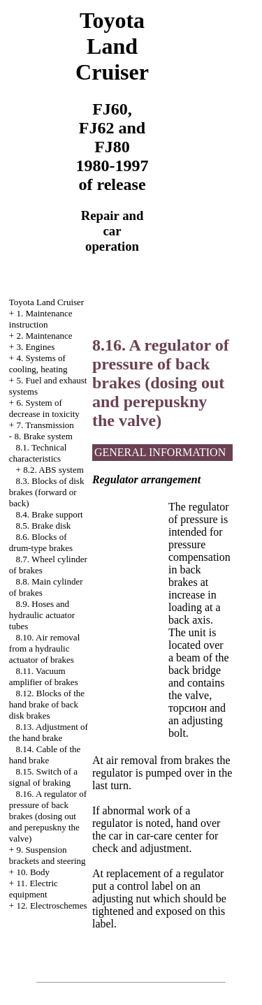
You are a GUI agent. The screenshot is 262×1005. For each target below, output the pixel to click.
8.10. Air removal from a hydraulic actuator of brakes (44, 648)
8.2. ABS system (53, 469)
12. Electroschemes (51, 905)
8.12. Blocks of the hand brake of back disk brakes (47, 704)
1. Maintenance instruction (41, 319)
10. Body (33, 872)
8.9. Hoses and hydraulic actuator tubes (42, 615)
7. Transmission (44, 425)
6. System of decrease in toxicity (44, 408)
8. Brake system (43, 436)
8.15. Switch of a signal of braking (43, 777)
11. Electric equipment (33, 889)
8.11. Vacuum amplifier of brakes (43, 676)
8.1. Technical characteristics (38, 453)
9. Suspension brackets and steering (47, 855)
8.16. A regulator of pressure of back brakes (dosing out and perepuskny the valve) (48, 816)
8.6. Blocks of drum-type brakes (41, 542)
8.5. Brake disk (43, 525)
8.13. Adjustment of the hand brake (48, 732)
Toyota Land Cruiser (46, 302)
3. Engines (35, 347)
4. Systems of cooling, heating (38, 363)
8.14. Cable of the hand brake (45, 754)
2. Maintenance (44, 335)
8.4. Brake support (49, 514)
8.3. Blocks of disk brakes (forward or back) (47, 492)
